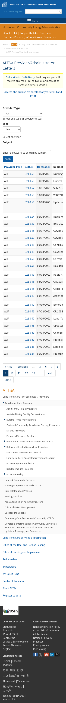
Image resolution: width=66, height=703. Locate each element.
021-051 (29, 265)
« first (8, 366)
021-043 (29, 295)
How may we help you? (13, 11)
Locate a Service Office (15, 641)
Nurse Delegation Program (19, 490)
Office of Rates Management (20, 507)
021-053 (29, 223)
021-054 (29, 216)
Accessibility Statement (46, 630)
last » (8, 379)
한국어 (21, 670)
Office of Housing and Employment (22, 552)
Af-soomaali (9, 681)
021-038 (29, 325)
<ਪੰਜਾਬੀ (25, 675)
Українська (23, 681)
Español (16, 661)
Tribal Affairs (9, 566)
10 (12, 373)
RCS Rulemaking (15, 474)
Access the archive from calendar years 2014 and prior (33, 93)
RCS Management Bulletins (20, 463)
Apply (8, 158)
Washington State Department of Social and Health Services (33, 4)
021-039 (29, 332)
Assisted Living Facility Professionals (26, 414)
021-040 (29, 318)
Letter (29, 167)
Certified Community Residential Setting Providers (33, 425)
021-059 (29, 174)
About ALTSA (10, 588)
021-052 (29, 237)
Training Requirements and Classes (23, 485)
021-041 (29, 311)
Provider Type (11, 108)
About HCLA (10, 33)
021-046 (29, 281)
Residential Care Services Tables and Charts (30, 441)
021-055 (29, 195)
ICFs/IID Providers (16, 430)
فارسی (7, 690)
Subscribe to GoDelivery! (20, 77)
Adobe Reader (41, 634)
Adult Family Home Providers (22, 408)
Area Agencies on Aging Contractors (24, 501)
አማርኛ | (19, 686)
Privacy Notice (41, 645)
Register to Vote (12, 595)
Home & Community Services (20, 480)
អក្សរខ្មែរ (14, 675)
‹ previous (22, 366)
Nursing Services (14, 496)
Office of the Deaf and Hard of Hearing (24, 545)
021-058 (29, 181)
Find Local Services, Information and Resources (30, 37)
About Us (8, 630)
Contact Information (14, 581)
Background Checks (15, 512)
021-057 (29, 188)
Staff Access (9, 626)
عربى (6, 675)
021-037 (29, 339)
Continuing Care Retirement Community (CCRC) (29, 518)
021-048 (29, 244)
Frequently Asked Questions (35, 33)
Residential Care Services (17, 48)
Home (5, 44)
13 (33, 373)
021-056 (29, 202)
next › (50, 373)
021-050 (29, 259)
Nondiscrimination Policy (46, 626)
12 (26, 373)
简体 (5, 670)
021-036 (29, 346)
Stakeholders (10, 559)
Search (59, 11)
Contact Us (9, 638)
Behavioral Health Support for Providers (28, 447)
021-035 (29, 353)
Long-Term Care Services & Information (24, 537)
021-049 (29, 252)
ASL (14, 699)
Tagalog (7, 695)
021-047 (29, 274)
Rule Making (39, 649)
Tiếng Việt (8, 686)
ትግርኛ (6, 699)
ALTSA (9, 390)
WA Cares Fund (11, 574)
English (7, 661)
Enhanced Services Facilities (21, 436)
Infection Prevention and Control (24, 452)
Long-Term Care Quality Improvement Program (31, 457)
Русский (7, 664)
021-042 (29, 304)
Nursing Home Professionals (21, 419)
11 (19, 373)
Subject (7, 142)
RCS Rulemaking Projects (20, 468)
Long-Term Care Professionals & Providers (39, 44)
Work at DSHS (10, 634)
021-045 (29, 230)
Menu (33, 21)
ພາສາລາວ (18, 695)
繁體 (12, 670)
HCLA (14, 44)
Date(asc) (43, 167)
